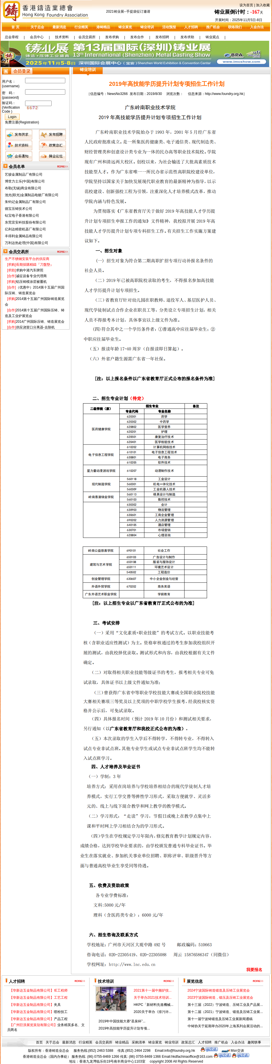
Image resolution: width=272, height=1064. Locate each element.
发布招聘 (162, 37)
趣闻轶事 (254, 1042)
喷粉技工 (38, 1012)
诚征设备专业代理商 (27, 278)
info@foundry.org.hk (180, 1051)
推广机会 (213, 27)
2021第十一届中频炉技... (153, 990)
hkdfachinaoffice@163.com (192, 1057)
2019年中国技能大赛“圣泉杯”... (121, 1021)
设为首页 (246, 5)
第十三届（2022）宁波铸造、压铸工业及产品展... (225, 1005)
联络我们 (235, 27)
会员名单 (17, 166)
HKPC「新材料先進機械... (153, 1005)
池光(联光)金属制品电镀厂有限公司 (31, 197)
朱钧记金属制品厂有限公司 (25, 204)
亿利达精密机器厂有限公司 (25, 231)
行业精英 (81, 27)
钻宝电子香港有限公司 (22, 218)
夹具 (35, 1005)
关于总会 (37, 27)
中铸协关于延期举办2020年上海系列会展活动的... (225, 1026)
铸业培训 (147, 27)
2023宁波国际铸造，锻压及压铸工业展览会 (220, 998)
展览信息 (195, 981)
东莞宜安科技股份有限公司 (25, 224)
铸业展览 (125, 27)
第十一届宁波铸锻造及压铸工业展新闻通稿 (220, 1019)
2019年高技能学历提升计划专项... (124, 1028)
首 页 (15, 27)
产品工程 (38, 1019)
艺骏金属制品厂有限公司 (23, 176)
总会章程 (12, 37)
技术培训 (106, 981)
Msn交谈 (237, 1051)
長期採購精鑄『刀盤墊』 (30, 266)
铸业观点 (212, 37)
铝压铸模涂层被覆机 (27, 283)
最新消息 (59, 27)
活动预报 (169, 27)
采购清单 (138, 1042)
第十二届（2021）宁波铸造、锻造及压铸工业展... (225, 1012)
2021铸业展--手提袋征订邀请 (128, 13)
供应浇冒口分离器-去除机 (31, 329)
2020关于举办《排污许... (153, 1012)
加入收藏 (263, 5)
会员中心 (37, 37)
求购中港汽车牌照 (25, 272)
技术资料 (62, 37)
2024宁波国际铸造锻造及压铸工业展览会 (219, 990)
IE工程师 (38, 990)
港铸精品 (103, 27)
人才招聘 (191, 27)
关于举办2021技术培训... (153, 998)
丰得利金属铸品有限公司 (23, 238)
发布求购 (112, 37)
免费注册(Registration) (22, 122)
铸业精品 (122, 1042)
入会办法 (257, 27)
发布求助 (187, 37)
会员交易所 (87, 37)
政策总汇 (188, 1042)
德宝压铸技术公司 (18, 211)
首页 (39, 1042)
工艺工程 (38, 998)
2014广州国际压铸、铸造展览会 (35, 323)
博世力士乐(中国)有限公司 (25, 183)
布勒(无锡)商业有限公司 (23, 190)
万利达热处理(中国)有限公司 (26, 245)
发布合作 (137, 37)
